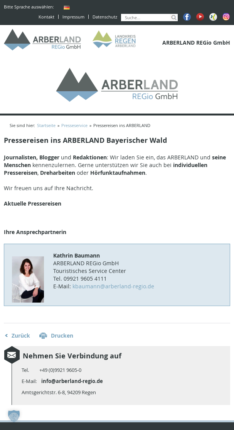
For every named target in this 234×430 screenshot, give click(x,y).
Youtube (200, 17)
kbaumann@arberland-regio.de (113, 286)
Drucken (62, 335)
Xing (213, 17)
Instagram (226, 17)
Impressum (73, 17)
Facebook (187, 17)
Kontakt (46, 17)
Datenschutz (105, 17)
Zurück (21, 335)
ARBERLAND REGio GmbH (42, 39)
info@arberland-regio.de (72, 381)
